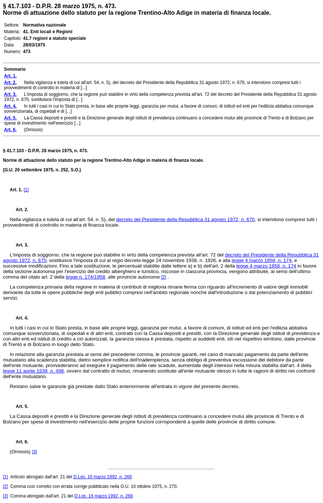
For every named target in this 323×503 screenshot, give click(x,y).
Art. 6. (19, 441)
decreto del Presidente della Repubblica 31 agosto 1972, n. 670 (185, 219)
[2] (163, 277)
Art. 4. (19, 318)
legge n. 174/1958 (85, 277)
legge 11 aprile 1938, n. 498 (33, 371)
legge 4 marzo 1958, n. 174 (262, 260)
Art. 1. (16, 189)
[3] (34, 451)
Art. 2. (19, 209)
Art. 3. (19, 245)
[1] (26, 189)
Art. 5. (19, 406)
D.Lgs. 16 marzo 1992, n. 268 (102, 476)
